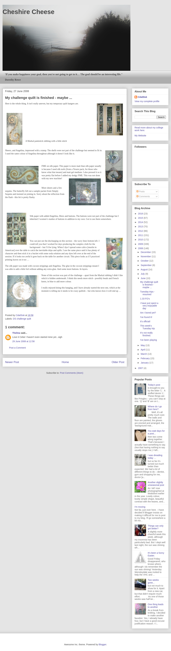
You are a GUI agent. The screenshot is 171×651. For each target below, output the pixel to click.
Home (65, 362)
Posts (140, 191)
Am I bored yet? (148, 312)
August (144, 269)
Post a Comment (17, 347)
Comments (143, 196)
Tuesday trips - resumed (147, 293)
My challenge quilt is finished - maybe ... (149, 285)
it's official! (145, 321)
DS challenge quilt (22, 318)
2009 (141, 244)
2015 (141, 218)
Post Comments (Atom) (71, 373)
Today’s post (154, 385)
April (143, 349)
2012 (141, 231)
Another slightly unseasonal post (156, 483)
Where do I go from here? (155, 407)
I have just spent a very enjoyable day (149, 306)
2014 (141, 222)
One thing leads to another (155, 605)
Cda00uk (142, 97)
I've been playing (148, 340)
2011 (141, 235)
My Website (140, 135)
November (146, 256)
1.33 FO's (145, 298)
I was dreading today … (155, 456)
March (144, 354)
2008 (141, 248)
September (146, 265)
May (143, 345)
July (143, 274)
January (145, 362)
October (145, 260)
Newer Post (12, 362)
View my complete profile (147, 101)
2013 (141, 226)
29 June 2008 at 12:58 (23, 341)
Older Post (118, 362)
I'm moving (140, 507)
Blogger (102, 644)
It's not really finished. (146, 334)
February (145, 358)
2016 (141, 213)
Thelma (16, 333)
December (146, 252)
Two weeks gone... (153, 581)
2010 (141, 239)
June (143, 278)
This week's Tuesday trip (147, 327)
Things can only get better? (155, 527)
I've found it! (146, 317)
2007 (141, 368)
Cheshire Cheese (28, 11)
